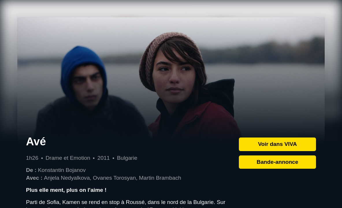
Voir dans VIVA (277, 144)
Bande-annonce (277, 162)
